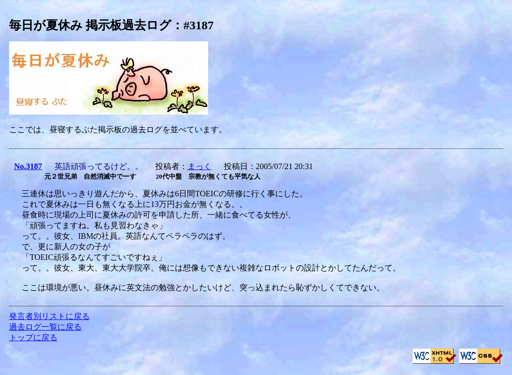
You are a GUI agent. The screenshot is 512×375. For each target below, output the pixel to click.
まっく (199, 166)
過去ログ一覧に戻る (45, 327)
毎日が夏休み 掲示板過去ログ (90, 25)
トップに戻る (33, 337)
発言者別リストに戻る (49, 316)
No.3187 (28, 166)
